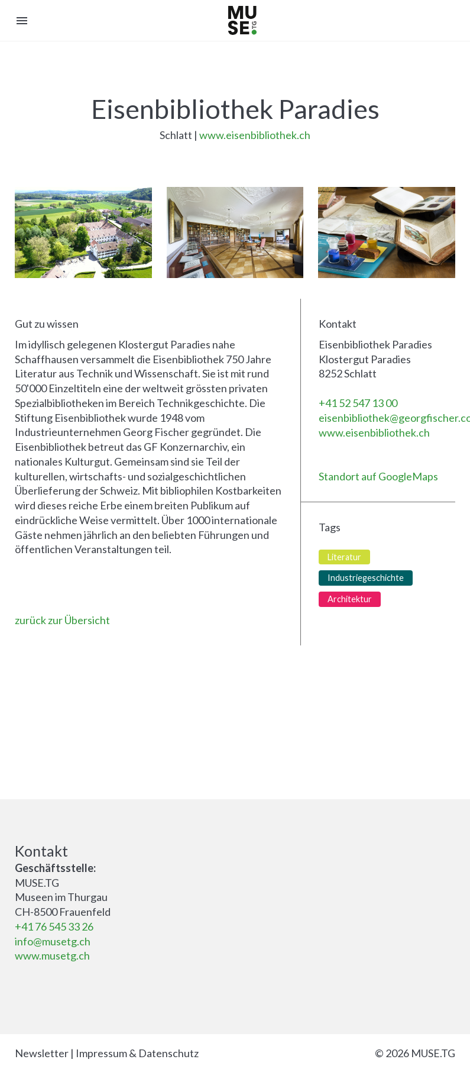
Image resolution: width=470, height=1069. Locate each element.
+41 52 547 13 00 (358, 402)
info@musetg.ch (52, 941)
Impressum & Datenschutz (137, 1053)
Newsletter (42, 1053)
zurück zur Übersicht (62, 619)
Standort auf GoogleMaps (378, 476)
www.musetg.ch (52, 955)
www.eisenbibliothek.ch (254, 134)
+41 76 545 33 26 (54, 926)
